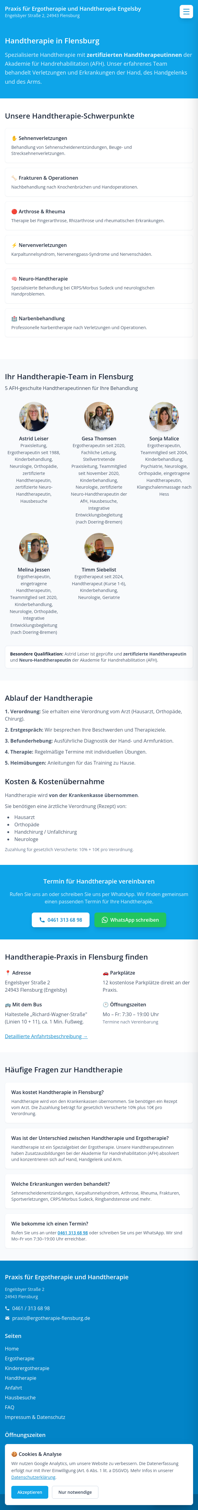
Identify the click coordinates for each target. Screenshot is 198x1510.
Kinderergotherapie (27, 1368)
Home (12, 1348)
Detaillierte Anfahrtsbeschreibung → (46, 1036)
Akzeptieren (29, 1492)
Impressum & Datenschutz (35, 1417)
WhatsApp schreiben (130, 920)
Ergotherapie (19, 1358)
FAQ (9, 1407)
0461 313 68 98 (73, 1233)
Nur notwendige (75, 1492)
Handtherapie (20, 1378)
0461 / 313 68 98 (27, 1308)
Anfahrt (13, 1387)
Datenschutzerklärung (33, 1477)
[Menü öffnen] (186, 11)
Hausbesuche (20, 1397)
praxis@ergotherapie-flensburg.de (47, 1318)
